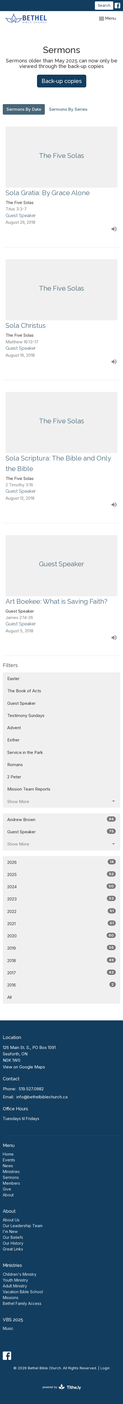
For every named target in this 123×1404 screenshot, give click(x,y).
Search (104, 5)
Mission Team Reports (28, 789)
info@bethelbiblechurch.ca (42, 1096)
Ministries (11, 1171)
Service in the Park (25, 752)
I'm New (10, 1231)
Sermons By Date (23, 109)
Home (8, 1154)
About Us (11, 1219)
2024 (61, 886)
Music (8, 1328)
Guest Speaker (21, 703)
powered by (61, 1387)
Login (105, 1368)
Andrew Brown (61, 819)
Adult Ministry (15, 1286)
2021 (61, 923)
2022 (61, 911)
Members (11, 1183)
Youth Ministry (15, 1280)
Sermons (11, 1177)
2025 (61, 874)
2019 (61, 948)
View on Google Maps (24, 1067)
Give (7, 1189)
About (8, 1194)
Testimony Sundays (26, 715)
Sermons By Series (68, 109)
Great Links (13, 1249)
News (8, 1165)
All (9, 997)
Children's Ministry (19, 1274)
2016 (61, 985)
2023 (61, 899)
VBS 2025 (13, 1319)
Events (9, 1160)
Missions (10, 1297)
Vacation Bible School (23, 1291)
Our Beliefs (13, 1237)
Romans (15, 764)
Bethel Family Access (22, 1303)
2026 (61, 862)
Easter (13, 678)
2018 (61, 960)
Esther (13, 740)
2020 (61, 935)
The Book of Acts (24, 690)
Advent (14, 727)
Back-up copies (61, 81)
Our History (13, 1243)
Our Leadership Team (23, 1225)
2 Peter (14, 776)
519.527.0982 (31, 1088)
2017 (61, 972)
